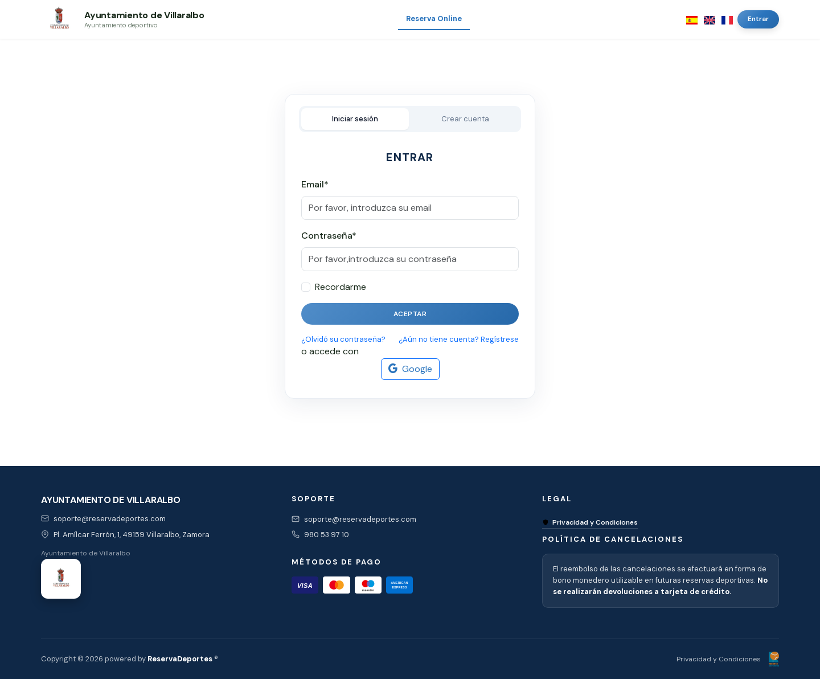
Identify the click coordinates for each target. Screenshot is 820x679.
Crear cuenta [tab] (465, 119)
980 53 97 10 (326, 534)
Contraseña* (328, 236)
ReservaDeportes (179, 659)
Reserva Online (434, 18)
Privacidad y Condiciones (590, 522)
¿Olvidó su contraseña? (343, 339)
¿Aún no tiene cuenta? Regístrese (459, 339)
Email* (315, 184)
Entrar (758, 18)
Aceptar (410, 313)
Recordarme (340, 287)
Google (410, 369)
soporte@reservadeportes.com (110, 518)
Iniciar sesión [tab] (355, 119)
